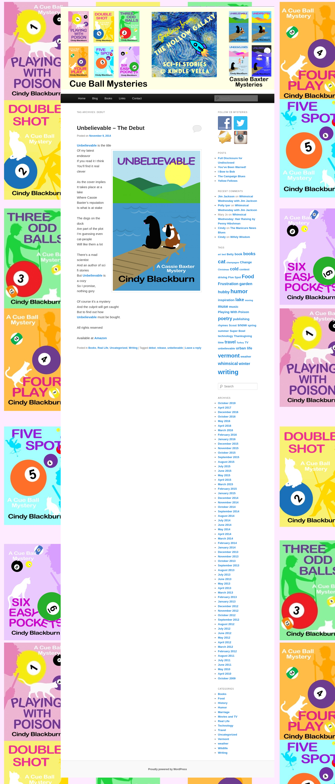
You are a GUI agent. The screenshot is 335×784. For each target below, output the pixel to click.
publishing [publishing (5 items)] (241, 319)
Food (221, 698)
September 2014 (228, 511)
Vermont (223, 739)
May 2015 (224, 475)
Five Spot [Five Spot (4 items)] (234, 277)
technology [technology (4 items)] (225, 336)
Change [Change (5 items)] (246, 262)
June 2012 (224, 633)
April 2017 (224, 407)
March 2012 (225, 646)
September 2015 (228, 457)
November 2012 (228, 610)
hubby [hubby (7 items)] (224, 292)
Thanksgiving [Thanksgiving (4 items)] (243, 336)
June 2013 (224, 579)
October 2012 (226, 615)
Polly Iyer (224, 205)
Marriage (223, 712)
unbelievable (175, 347)
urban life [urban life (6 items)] (244, 348)
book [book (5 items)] (238, 254)
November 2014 (228, 502)
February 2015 (227, 488)
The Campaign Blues (231, 176)
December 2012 (228, 606)
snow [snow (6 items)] (242, 325)
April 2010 (224, 673)
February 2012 (227, 651)
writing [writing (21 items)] (228, 371)
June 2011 (224, 664)
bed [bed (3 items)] (224, 254)
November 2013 (228, 556)
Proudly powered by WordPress (167, 769)
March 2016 (225, 430)
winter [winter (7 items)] (244, 363)
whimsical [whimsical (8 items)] (228, 363)
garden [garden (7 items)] (245, 283)
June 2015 (224, 470)
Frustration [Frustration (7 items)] (228, 283)
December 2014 (228, 498)
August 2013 (226, 570)
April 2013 (224, 588)
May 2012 (224, 637)
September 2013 (228, 565)
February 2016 (227, 434)
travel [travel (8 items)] (230, 342)
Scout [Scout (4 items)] (233, 325)
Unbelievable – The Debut (110, 128)
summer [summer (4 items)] (223, 331)
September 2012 (228, 619)
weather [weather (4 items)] (246, 356)
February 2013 (227, 597)
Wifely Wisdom (240, 237)
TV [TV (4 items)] (246, 342)
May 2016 (224, 421)
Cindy (222, 228)
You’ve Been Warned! (232, 167)
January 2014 (226, 547)
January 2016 (226, 439)
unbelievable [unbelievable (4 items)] (226, 348)
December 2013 (228, 552)
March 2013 (225, 592)
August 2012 (226, 624)
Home (81, 98)
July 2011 (224, 660)
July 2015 (224, 466)
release (161, 347)
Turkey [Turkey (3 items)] (240, 342)
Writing (133, 347)
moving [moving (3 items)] (249, 300)
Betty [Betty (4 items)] (230, 254)
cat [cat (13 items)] (221, 261)
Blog (95, 98)
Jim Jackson (226, 196)
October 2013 (226, 561)
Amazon (100, 338)
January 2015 (226, 493)
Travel (222, 730)
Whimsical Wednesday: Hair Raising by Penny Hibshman (236, 219)
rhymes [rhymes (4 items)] (223, 325)
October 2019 (226, 403)
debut (152, 347)
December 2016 (228, 412)
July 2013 (224, 574)
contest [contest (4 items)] (244, 269)
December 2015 (228, 443)
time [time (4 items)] (221, 342)
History (223, 703)
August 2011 (226, 655)
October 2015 (226, 452)
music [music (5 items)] (233, 306)
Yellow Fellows (228, 180)
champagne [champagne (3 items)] (232, 262)
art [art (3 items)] (219, 254)
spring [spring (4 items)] (252, 325)
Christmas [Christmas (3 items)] (223, 269)
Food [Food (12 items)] (248, 276)
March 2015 (225, 484)
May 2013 (224, 583)
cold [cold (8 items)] (234, 269)
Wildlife (223, 748)
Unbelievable (87, 145)
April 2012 (224, 642)
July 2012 (224, 628)
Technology (225, 725)
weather (223, 743)
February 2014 (227, 543)
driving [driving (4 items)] (222, 277)
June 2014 (224, 524)
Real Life (103, 347)
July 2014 (224, 520)
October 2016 (226, 416)
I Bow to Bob (226, 171)
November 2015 (228, 448)
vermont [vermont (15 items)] (229, 356)
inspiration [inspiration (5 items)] (226, 300)
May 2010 (224, 669)
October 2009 (226, 678)
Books (108, 98)
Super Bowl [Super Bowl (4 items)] (237, 331)
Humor (222, 707)
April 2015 (224, 479)
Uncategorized (118, 347)
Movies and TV (227, 716)
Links (122, 98)
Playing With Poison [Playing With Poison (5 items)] (233, 312)
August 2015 (226, 461)
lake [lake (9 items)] (239, 299)
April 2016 (224, 425)
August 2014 (226, 515)
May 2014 (224, 529)
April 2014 (224, 534)
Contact (137, 98)
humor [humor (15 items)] (239, 291)
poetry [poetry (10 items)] (225, 318)
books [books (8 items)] (249, 253)
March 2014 (225, 538)
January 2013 (226, 601)
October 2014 (226, 507)
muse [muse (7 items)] (223, 306)
